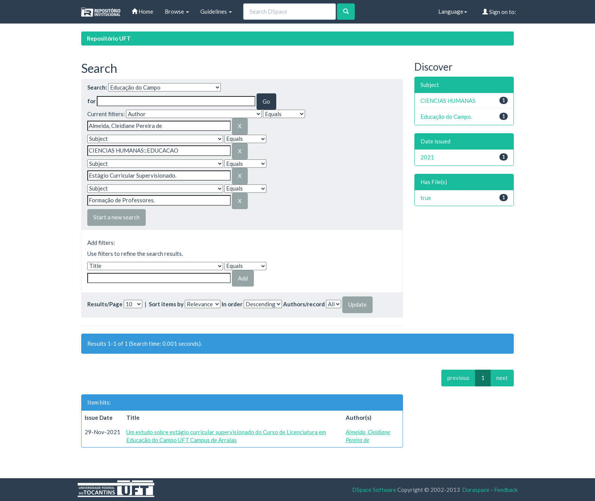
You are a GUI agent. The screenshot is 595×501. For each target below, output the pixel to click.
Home (142, 11)
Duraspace (476, 489)
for (91, 101)
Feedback (506, 489)
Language (452, 11)
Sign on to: (499, 11)
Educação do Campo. (446, 116)
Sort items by (166, 304)
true (425, 197)
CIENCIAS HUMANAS (447, 100)
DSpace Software (374, 489)
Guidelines (216, 11)
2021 (427, 157)
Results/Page (105, 304)
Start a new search (116, 217)
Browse (177, 11)
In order (232, 304)
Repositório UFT (109, 38)
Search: (97, 87)
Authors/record (304, 304)
